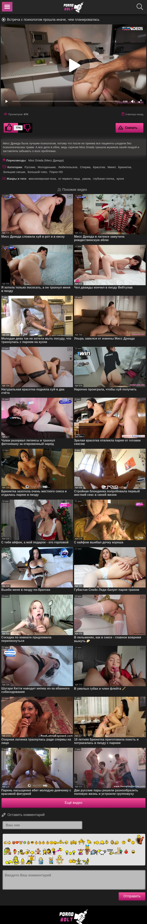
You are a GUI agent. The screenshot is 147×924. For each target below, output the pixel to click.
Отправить (131, 896)
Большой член (37, 172)
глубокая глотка (103, 178)
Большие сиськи (14, 172)
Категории (14, 167)
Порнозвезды (16, 160)
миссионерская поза (42, 178)
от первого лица (69, 178)
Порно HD (56, 172)
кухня (120, 178)
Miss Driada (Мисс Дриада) (46, 160)
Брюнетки (124, 167)
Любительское (68, 167)
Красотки (99, 167)
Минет (112, 167)
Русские (29, 167)
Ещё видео (73, 803)
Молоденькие (47, 167)
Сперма (85, 167)
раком (86, 178)
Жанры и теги (16, 178)
